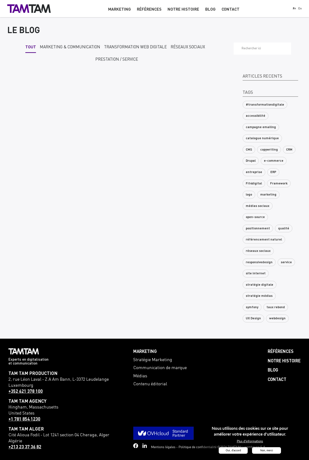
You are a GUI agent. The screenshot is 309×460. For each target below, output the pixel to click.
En (300, 8)
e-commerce (273, 160)
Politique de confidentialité (197, 447)
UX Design (253, 318)
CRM (289, 149)
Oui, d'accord (233, 450)
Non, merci (266, 450)
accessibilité (255, 115)
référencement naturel (264, 239)
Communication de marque (160, 368)
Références (281, 352)
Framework (279, 183)
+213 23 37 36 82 (24, 447)
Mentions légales (163, 447)
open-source (255, 217)
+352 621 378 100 (25, 391)
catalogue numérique (262, 138)
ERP (273, 172)
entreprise (254, 172)
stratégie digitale (259, 284)
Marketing (145, 352)
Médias (140, 376)
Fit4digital (254, 183)
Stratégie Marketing (152, 360)
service (286, 262)
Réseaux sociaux (188, 47)
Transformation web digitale (135, 47)
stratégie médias (259, 296)
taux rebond (276, 307)
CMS (249, 149)
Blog (273, 370)
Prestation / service (116, 60)
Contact (277, 380)
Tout (30, 47)
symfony (252, 307)
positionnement (258, 228)
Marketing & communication (70, 47)
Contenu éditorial (150, 384)
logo (249, 194)
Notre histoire (284, 361)
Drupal (251, 160)
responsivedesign (259, 262)
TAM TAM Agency (27, 401)
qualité (283, 228)
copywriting (269, 149)
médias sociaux (257, 206)
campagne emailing (261, 127)
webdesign (277, 318)
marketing (268, 194)
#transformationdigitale (265, 104)
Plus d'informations (250, 441)
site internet (256, 273)
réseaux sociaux (258, 251)
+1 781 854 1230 (24, 419)
